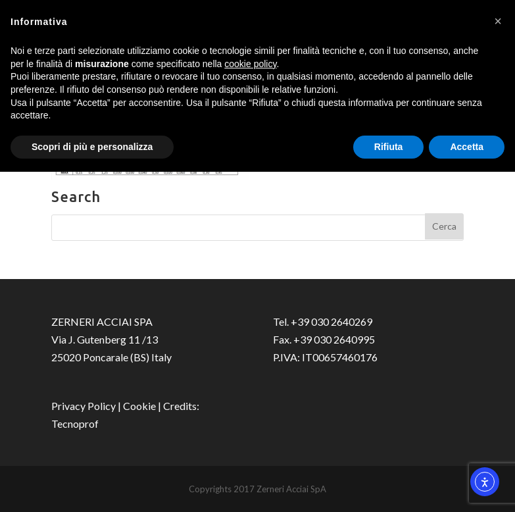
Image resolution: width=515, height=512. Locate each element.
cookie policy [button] (250, 64)
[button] (497, 21)
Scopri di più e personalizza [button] (92, 146)
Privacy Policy (83, 405)
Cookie (139, 405)
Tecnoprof (75, 423)
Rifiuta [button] (388, 146)
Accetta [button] (466, 146)
